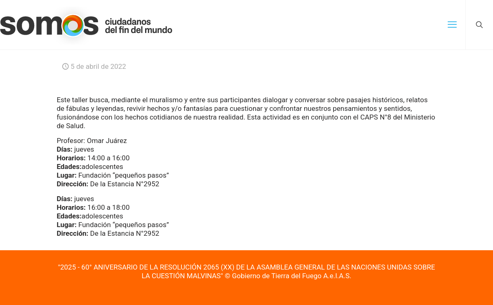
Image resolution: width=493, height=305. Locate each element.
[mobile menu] (452, 25)
